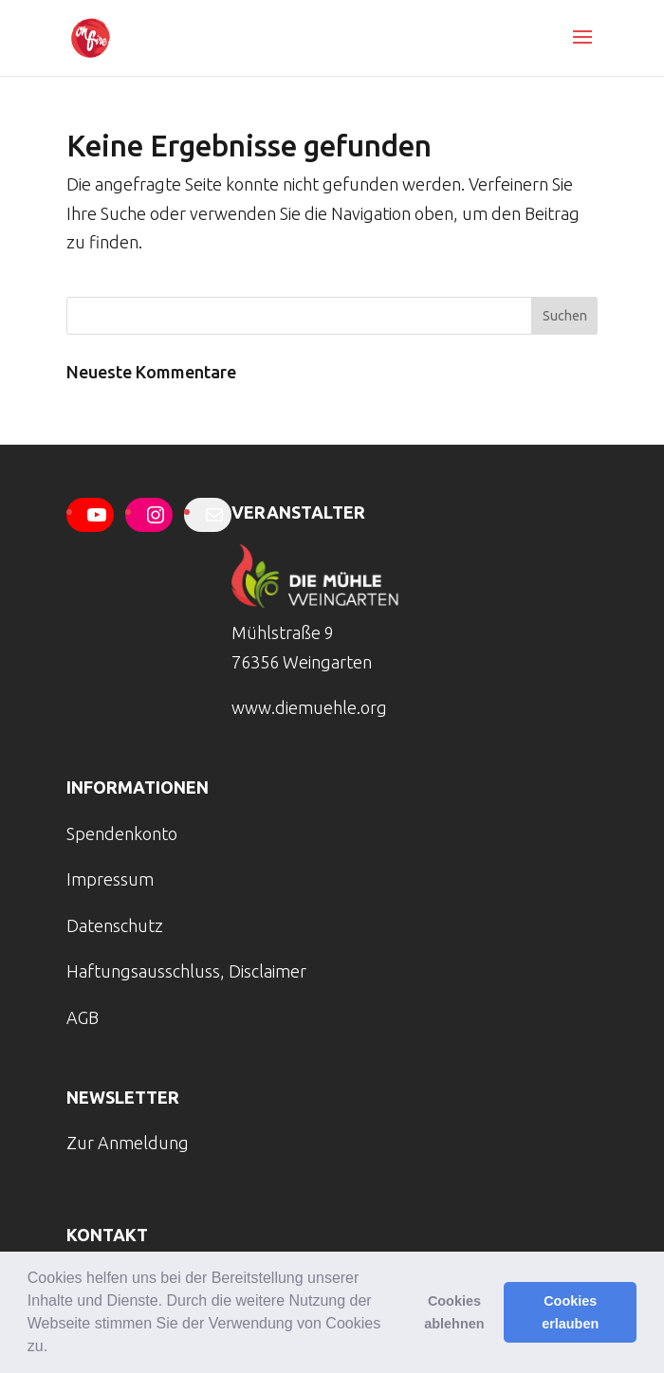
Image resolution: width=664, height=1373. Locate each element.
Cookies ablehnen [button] (454, 1312)
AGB (82, 1017)
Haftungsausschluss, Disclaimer (186, 970)
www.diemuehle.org (309, 707)
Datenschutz (114, 925)
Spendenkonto (121, 833)
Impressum (110, 879)
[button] (55, 1348)
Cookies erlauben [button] (570, 1312)
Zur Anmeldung (127, 1142)
